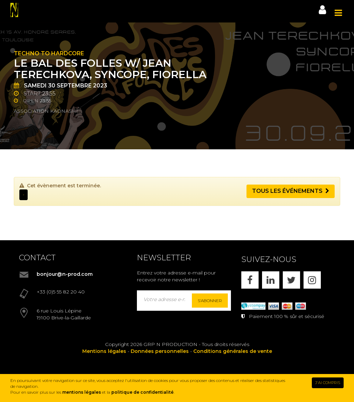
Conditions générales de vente (232, 351)
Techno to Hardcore (49, 53)
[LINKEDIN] (270, 280)
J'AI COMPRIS (327, 382)
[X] (291, 280)
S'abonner (210, 300)
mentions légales (81, 392)
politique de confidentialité (142, 392)
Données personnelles (160, 351)
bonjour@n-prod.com (65, 274)
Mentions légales (104, 351)
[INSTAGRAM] (312, 280)
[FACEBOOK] (250, 280)
